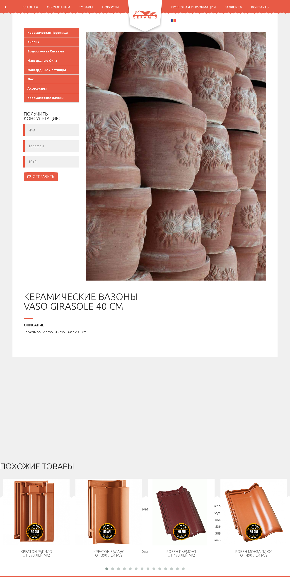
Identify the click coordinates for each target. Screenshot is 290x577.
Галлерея (233, 7)
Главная (30, 7)
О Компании (58, 7)
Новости (110, 7)
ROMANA (181, 20)
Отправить (40, 177)
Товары (86, 7)
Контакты (260, 7)
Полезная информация (193, 7)
